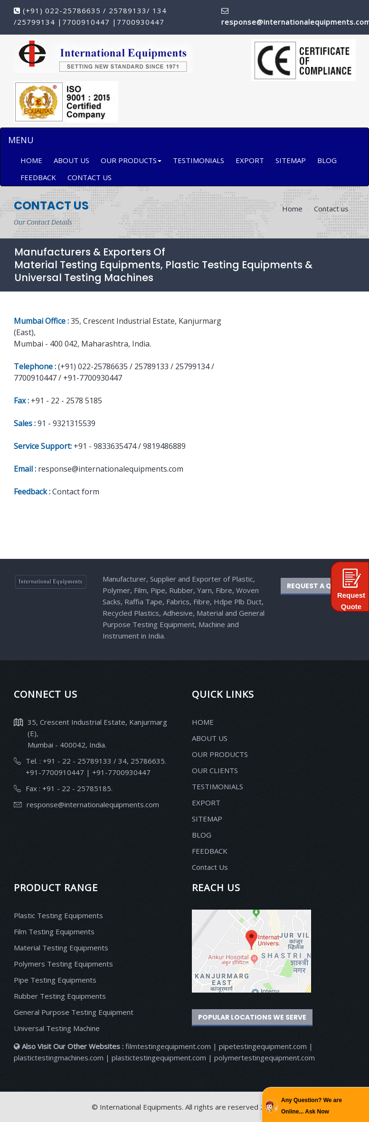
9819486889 (163, 446)
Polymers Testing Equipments (63, 963)
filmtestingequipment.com (168, 1046)
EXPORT (250, 160)
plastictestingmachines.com (59, 1057)
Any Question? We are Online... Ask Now (311, 1106)
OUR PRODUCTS (131, 160)
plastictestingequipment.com (160, 1057)
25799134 (37, 22)
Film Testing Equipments (54, 931)
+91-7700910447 (56, 772)
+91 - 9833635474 (106, 446)
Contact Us (210, 867)
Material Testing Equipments (61, 947)
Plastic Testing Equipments (58, 915)
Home (292, 208)
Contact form (75, 491)
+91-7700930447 (92, 378)
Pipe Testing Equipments (55, 980)
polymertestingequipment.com (264, 1057)
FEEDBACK (38, 177)
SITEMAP (290, 160)
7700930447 (140, 22)
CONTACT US (89, 177)
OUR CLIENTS (215, 770)
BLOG (327, 160)
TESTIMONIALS (198, 160)
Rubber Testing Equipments (60, 996)
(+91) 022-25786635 (62, 10)
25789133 (128, 10)
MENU (20, 140)
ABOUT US (71, 160)
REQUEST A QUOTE (318, 586)
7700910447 (87, 22)
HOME (31, 160)
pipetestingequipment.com (264, 1046)
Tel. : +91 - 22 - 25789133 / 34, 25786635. (96, 761)
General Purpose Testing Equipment (73, 1012)
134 (158, 10)
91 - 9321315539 (66, 423)
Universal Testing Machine (57, 1028)
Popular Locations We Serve (252, 1017)
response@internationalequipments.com (110, 469)
